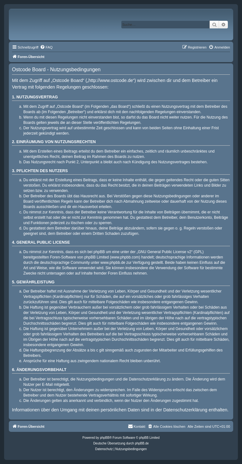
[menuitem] (46, 47)
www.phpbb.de (113, 262)
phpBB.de (142, 443)
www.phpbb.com (125, 257)
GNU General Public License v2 (164, 252)
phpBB (104, 437)
